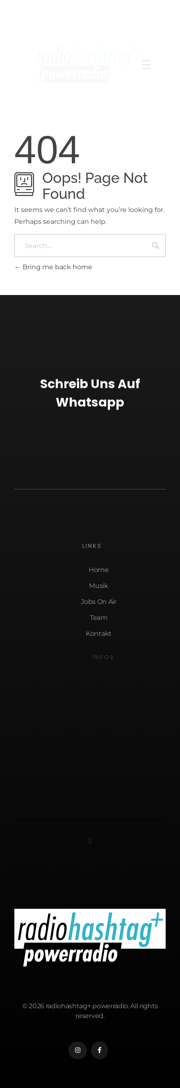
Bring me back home (53, 267)
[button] (90, 840)
